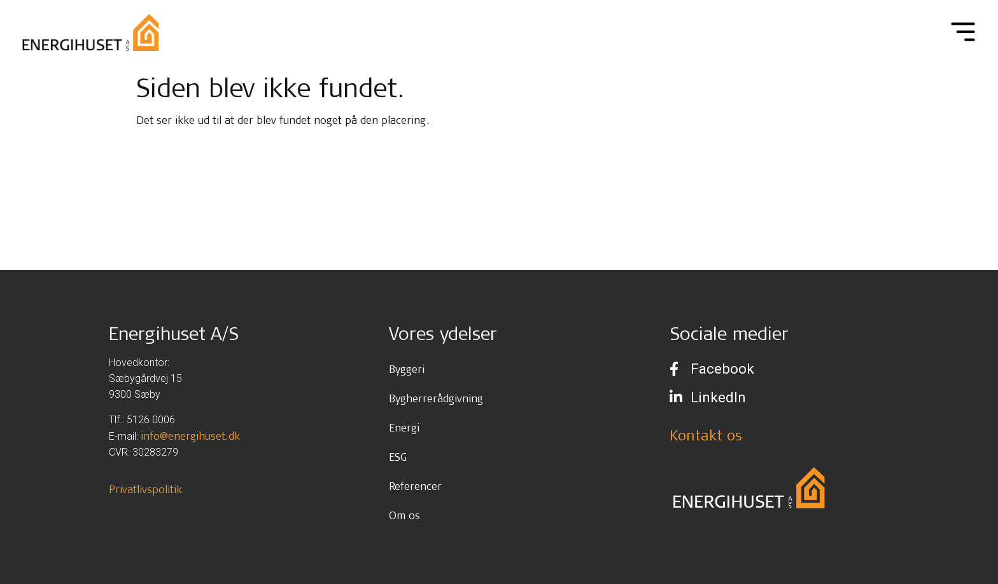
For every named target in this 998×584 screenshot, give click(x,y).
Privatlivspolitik (145, 489)
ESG (398, 456)
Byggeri (407, 369)
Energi (404, 427)
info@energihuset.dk (190, 435)
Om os (404, 515)
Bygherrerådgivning (436, 398)
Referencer (415, 485)
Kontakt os (706, 435)
